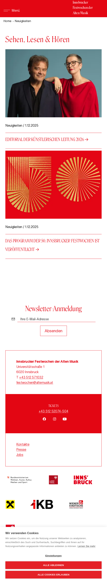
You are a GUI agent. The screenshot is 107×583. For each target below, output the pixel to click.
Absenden (54, 331)
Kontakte (22, 444)
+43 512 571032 (31, 377)
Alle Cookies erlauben (54, 574)
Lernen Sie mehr (87, 546)
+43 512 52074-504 (53, 411)
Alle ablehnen (53, 565)
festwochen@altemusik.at (34, 382)
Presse (21, 449)
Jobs (19, 455)
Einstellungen (53, 555)
